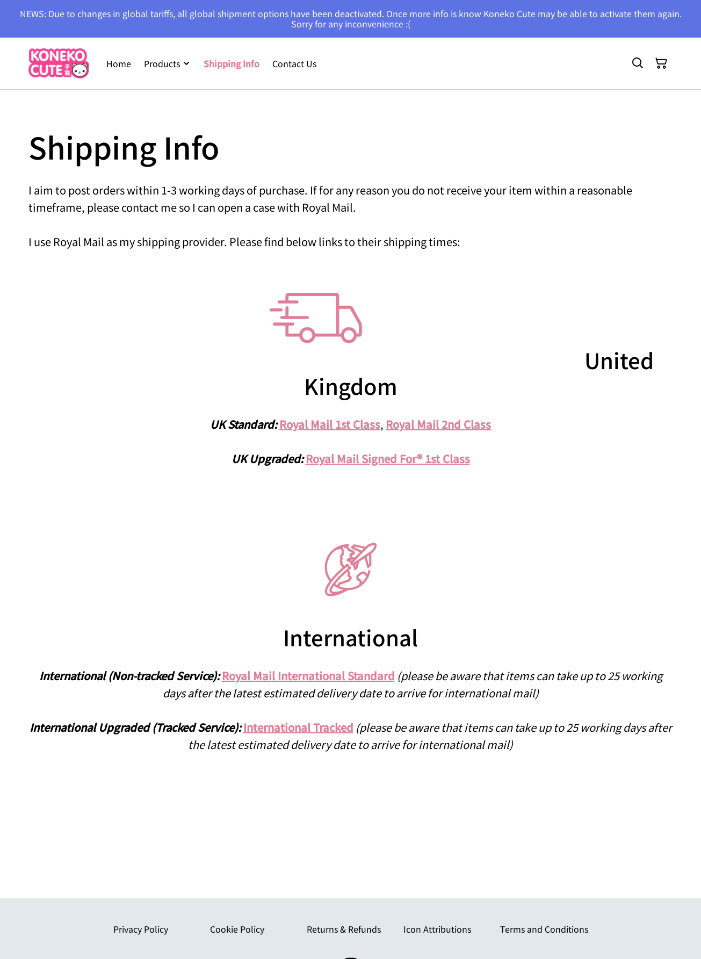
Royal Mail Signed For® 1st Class (388, 458)
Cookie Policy (237, 928)
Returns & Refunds (344, 928)
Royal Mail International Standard (308, 675)
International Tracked (298, 727)
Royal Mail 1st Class (329, 424)
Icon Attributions (437, 928)
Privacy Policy (140, 928)
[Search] (637, 63)
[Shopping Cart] (661, 63)
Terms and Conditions (544, 928)
